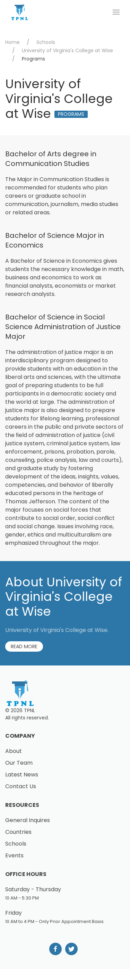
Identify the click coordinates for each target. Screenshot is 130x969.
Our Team (19, 763)
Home (12, 42)
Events (14, 855)
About (13, 751)
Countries (18, 832)
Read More (24, 646)
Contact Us (20, 786)
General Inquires (27, 820)
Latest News (21, 775)
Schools (45, 42)
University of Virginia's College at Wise (67, 50)
